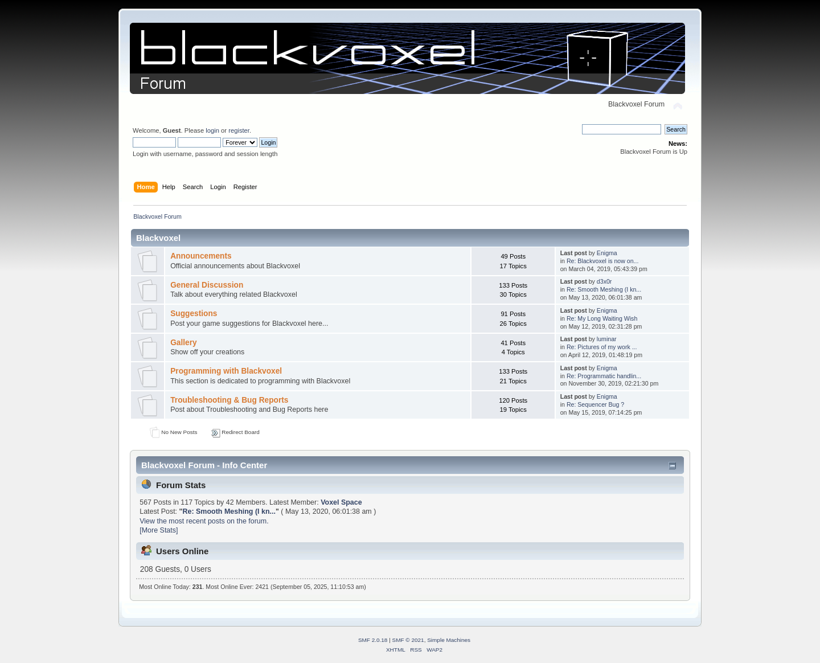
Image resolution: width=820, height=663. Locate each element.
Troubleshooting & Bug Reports (229, 400)
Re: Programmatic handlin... (604, 376)
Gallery (183, 342)
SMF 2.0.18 (373, 640)
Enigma (607, 252)
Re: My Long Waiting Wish (602, 318)
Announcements (200, 256)
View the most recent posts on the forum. (204, 521)
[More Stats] (159, 530)
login (212, 130)
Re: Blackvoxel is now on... (603, 260)
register (238, 130)
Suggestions (193, 313)
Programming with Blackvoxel (226, 371)
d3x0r (604, 281)
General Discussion (206, 285)
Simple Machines (448, 640)
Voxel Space (341, 502)
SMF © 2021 (408, 640)
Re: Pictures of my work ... (602, 346)
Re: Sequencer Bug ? (595, 404)
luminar (607, 338)
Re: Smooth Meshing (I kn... (604, 289)
